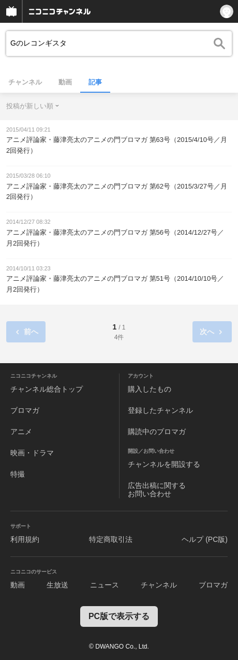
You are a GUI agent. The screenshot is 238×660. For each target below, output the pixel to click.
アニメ (21, 431)
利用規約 (24, 539)
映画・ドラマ (32, 453)
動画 (65, 82)
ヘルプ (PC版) (205, 539)
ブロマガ (24, 410)
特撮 (17, 474)
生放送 (57, 585)
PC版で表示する (119, 616)
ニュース (104, 585)
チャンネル (25, 82)
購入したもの (149, 389)
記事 (95, 82)
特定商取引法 (110, 539)
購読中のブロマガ (157, 431)
